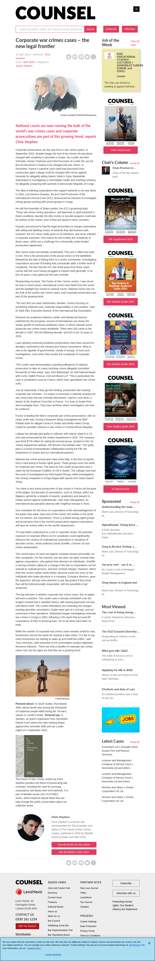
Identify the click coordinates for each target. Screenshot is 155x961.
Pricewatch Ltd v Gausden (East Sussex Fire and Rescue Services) (120, 750)
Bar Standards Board (59, 934)
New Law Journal (89, 888)
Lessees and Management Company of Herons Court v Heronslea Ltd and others (117, 764)
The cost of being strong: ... (119, 612)
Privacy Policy (87, 931)
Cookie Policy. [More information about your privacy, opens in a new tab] (34, 948)
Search (90, 29)
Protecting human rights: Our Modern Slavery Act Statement (125, 905)
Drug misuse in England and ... (119, 584)
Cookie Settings (88, 921)
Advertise (129, 29)
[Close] (149, 943)
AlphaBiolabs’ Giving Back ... (120, 524)
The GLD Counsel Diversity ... (121, 631)
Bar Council (54, 920)
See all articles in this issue (74, 852)
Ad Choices (134, 945)
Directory (52, 892)
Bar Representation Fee (60, 930)
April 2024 (28, 62)
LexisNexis (86, 897)
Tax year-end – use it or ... (118, 564)
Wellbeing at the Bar (58, 925)
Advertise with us (126, 893)
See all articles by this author (74, 844)
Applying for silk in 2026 (117, 670)
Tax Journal (86, 902)
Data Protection (88, 926)
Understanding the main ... (118, 506)
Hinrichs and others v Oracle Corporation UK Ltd (118, 789)
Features (52, 902)
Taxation (84, 906)
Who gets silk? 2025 (115, 650)
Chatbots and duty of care (118, 689)
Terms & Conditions (90, 935)
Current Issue (55, 897)
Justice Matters (24, 65)
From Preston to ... (124, 167)
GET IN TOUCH (27, 926)
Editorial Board (55, 906)
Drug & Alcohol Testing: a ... (119, 546)
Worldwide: (29, 937)
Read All (134, 163)
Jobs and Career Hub (59, 888)
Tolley (83, 892)
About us (52, 911)
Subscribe (111, 29)
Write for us (54, 916)
